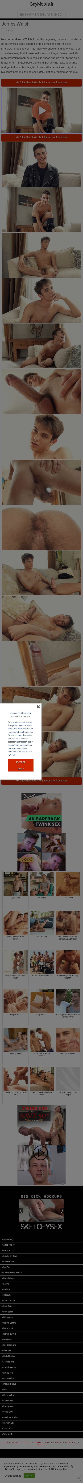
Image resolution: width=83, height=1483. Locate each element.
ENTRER (20, 762)
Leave (21, 768)
